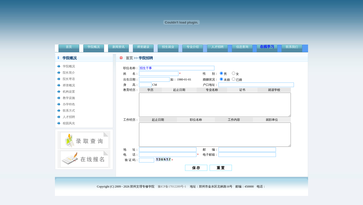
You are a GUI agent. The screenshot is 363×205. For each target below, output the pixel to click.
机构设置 (69, 91)
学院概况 (94, 47)
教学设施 (69, 98)
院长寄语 (69, 79)
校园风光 (69, 123)
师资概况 (69, 85)
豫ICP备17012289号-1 (172, 195)
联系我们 (292, 47)
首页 (69, 47)
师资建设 (143, 47)
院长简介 (69, 72)
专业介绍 (193, 47)
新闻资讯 (118, 47)
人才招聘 (217, 47)
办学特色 (69, 104)
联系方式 (69, 110)
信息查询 (242, 47)
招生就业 (168, 47)
